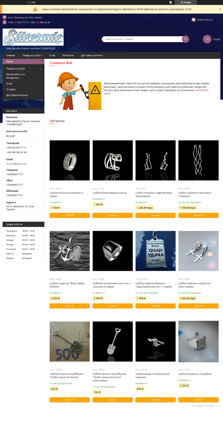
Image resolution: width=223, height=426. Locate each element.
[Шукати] (185, 39)
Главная (10, 55)
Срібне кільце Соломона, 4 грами (66, 194)
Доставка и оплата (92, 55)
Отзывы (11, 89)
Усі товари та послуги (202, 406)
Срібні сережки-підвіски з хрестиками (194, 285)
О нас (52, 55)
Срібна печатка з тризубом (195, 373)
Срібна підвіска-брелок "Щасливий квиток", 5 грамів (154, 285)
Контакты (68, 55)
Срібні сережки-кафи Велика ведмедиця (154, 194)
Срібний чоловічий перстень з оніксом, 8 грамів (111, 285)
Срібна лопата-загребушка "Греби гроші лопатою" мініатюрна (109, 377)
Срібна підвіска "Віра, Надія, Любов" (67, 285)
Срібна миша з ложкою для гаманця (152, 375)
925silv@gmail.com (16, 163)
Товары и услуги (31, 55)
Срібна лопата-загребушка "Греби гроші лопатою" (66, 375)
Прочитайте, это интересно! (15, 76)
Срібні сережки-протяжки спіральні (194, 194)
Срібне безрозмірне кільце (110, 192)
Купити (70, 215)
